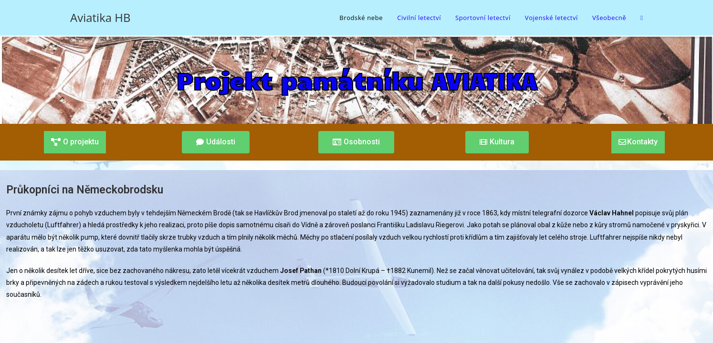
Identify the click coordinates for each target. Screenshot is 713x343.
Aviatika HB (100, 17)
